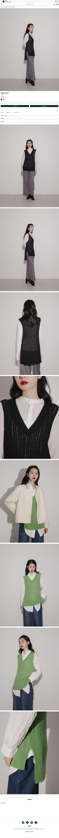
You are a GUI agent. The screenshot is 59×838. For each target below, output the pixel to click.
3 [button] (26, 90)
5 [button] (30, 90)
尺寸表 (2, 112)
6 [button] (32, 90)
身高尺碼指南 (16, 112)
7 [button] (33, 90)
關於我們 (29, 826)
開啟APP (56, 1)
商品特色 (2, 118)
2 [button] (25, 90)
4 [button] (28, 90)
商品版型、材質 (3, 115)
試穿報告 (9, 112)
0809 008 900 (31, 831)
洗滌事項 (2, 121)
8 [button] (35, 90)
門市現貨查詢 (44, 106)
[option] (29, 49)
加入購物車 (15, 106)
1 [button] (23, 90)
